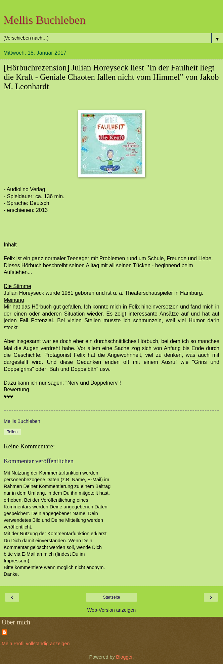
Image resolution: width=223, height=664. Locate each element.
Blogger (124, 657)
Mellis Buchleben (44, 19)
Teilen (12, 432)
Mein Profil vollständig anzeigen (36, 643)
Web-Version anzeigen (111, 610)
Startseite (111, 597)
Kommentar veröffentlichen (39, 460)
